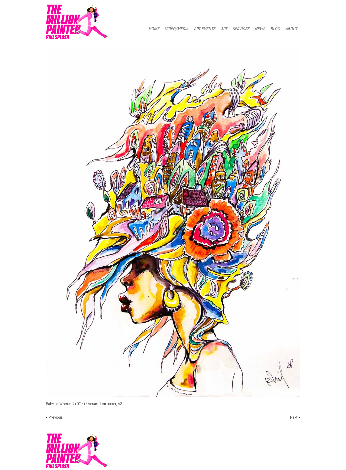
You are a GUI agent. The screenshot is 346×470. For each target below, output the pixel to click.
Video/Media (176, 28)
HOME (153, 28)
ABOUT (291, 28)
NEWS (260, 28)
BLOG (275, 28)
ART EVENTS (204, 28)
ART (224, 28)
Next (293, 417)
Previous (56, 417)
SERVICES (240, 28)
